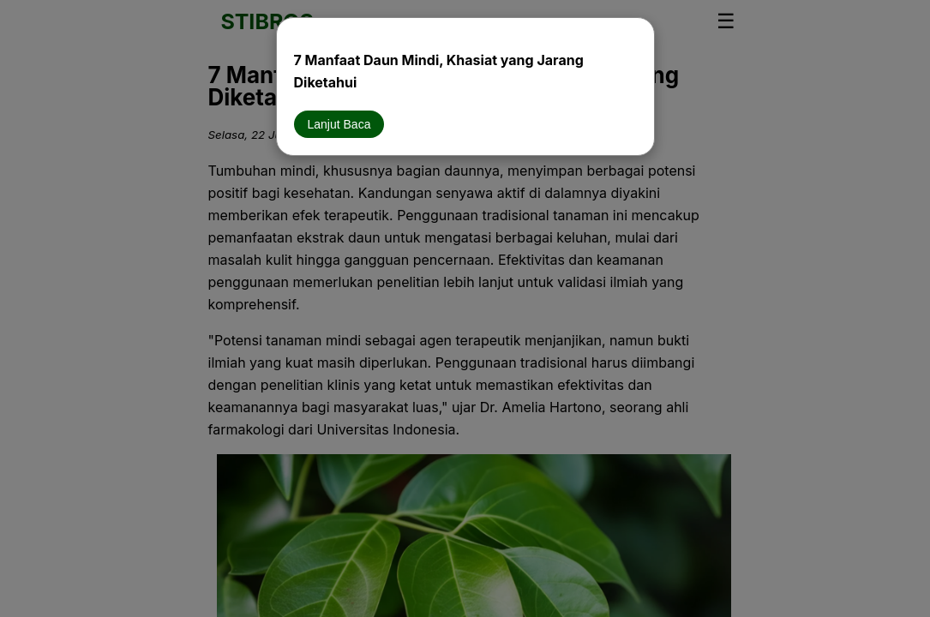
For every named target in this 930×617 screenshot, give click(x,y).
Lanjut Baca (339, 124)
